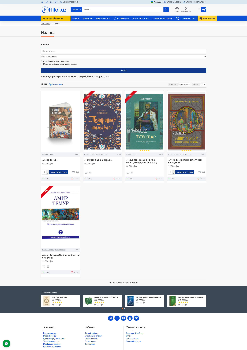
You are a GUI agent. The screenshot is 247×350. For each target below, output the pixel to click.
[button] (122, 303)
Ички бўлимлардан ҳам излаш (55, 56)
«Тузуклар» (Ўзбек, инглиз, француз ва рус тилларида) (141, 156)
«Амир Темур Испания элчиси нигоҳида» (185, 156)
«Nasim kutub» (48, 150)
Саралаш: (159, 79)
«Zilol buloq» (131, 150)
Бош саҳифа (45, 24)
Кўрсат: (196, 79)
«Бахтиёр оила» (59, 292)
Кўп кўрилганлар (50, 287)
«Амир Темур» (50, 155)
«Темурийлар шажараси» (98, 155)
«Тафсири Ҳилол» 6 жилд (106, 292)
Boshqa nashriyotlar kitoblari (95, 150)
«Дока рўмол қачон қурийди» (149, 292)
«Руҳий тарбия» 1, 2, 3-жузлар (191, 292)
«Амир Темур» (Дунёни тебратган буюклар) (61, 251)
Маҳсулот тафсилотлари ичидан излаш (59, 59)
